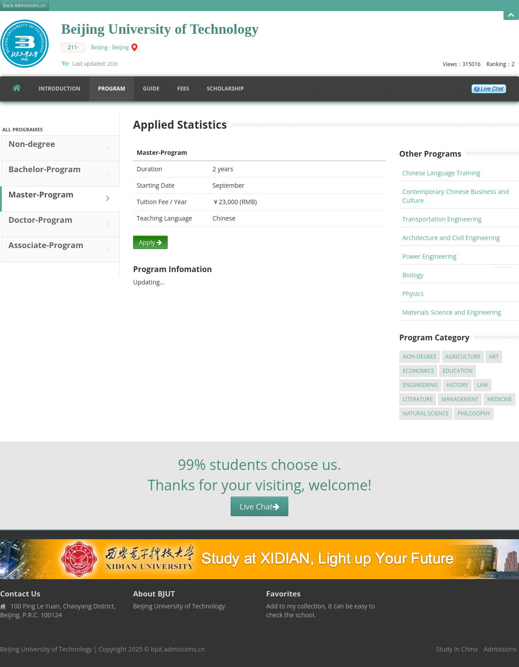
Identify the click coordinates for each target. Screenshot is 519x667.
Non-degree (61, 147)
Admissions (500, 649)
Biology (413, 275)
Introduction (59, 88)
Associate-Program (61, 249)
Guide (151, 88)
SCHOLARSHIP (225, 88)
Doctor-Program (61, 223)
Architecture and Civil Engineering (451, 237)
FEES (183, 88)
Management (460, 399)
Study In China (457, 649)
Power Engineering (429, 256)
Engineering (420, 385)
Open (511, 15)
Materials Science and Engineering (451, 312)
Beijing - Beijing (110, 47)
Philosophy (473, 413)
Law (482, 385)
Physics (413, 293)
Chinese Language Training (441, 173)
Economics (418, 371)
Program (111, 88)
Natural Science (426, 413)
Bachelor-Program (61, 173)
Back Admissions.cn (24, 5)
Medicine (499, 399)
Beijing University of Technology (46, 649)
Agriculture (462, 356)
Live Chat (259, 506)
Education (458, 371)
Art (494, 356)
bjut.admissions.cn (178, 649)
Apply (150, 242)
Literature (417, 399)
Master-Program (61, 198)
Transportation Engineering (441, 219)
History (457, 385)
